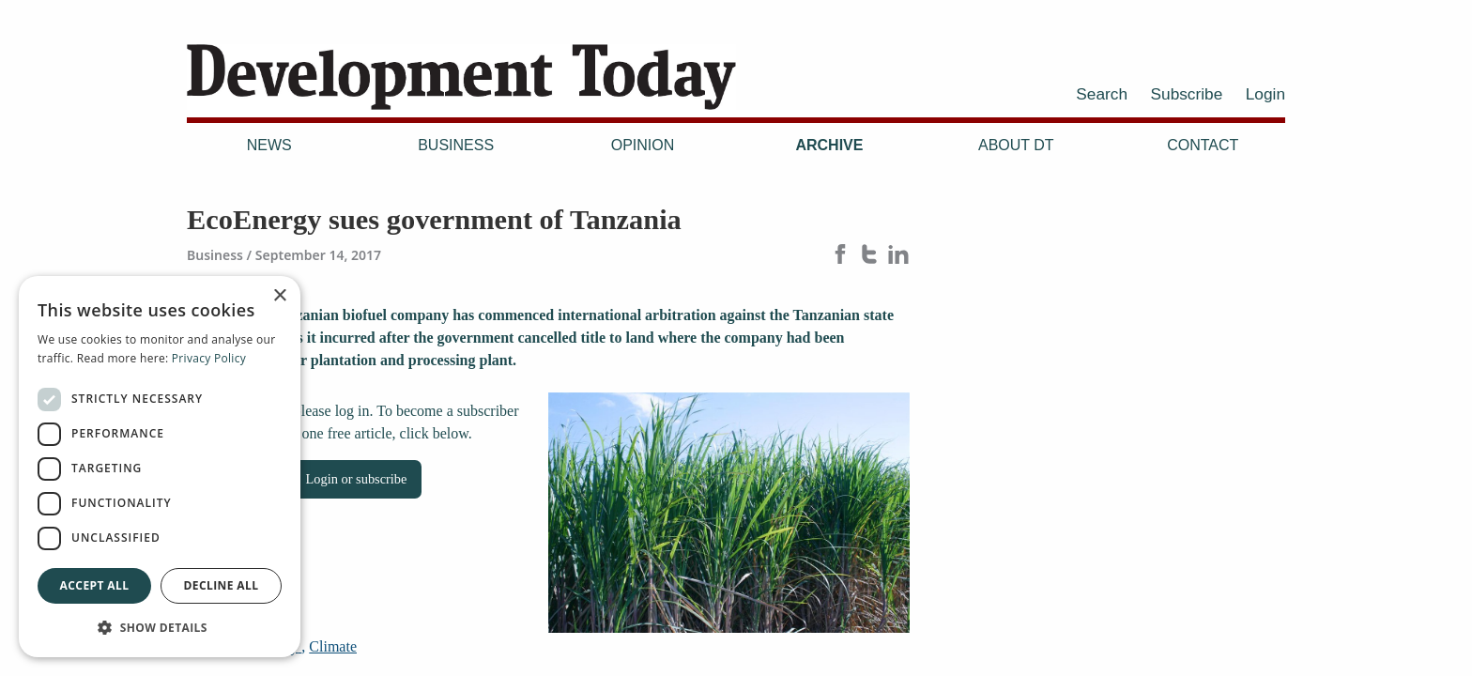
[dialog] (159, 466)
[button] (160, 627)
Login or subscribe (356, 478)
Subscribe (1187, 93)
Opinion (643, 145)
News (269, 145)
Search (1101, 93)
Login (1265, 93)
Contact (1202, 145)
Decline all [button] (221, 585)
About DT (1016, 145)
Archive (829, 145)
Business (456, 145)
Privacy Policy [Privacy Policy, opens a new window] (209, 358)
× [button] (279, 296)
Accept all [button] (95, 585)
